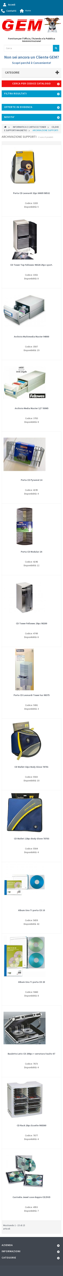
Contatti (11, 10)
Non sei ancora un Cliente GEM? (31, 57)
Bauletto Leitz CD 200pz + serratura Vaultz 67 (31, 1053)
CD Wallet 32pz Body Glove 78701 (31, 766)
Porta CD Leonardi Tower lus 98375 (32, 695)
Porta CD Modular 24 (31, 551)
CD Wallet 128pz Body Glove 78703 (31, 838)
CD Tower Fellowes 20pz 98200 (31, 623)
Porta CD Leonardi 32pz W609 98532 (31, 193)
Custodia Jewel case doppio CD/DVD (31, 1197)
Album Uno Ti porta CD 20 (31, 981)
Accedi (11, 4)
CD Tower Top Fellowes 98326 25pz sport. (31, 264)
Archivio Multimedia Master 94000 (31, 336)
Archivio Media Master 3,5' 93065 (31, 408)
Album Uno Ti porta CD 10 (31, 910)
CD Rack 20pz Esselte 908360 (31, 1125)
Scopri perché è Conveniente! (31, 63)
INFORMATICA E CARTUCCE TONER (29, 126)
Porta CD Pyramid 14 (31, 479)
